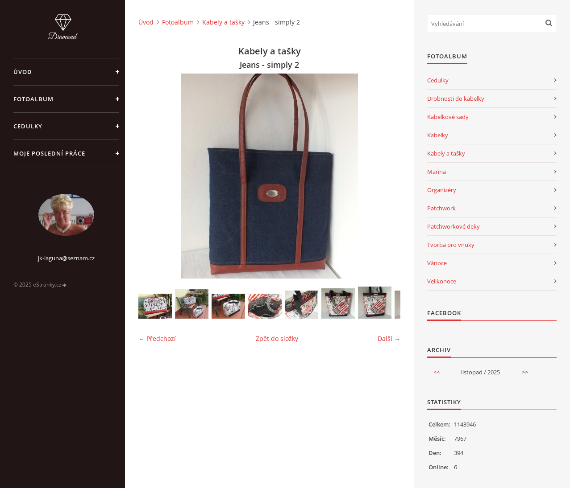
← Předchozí (157, 338)
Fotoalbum (33, 99)
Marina (436, 172)
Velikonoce (441, 281)
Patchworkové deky (453, 226)
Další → (389, 338)
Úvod (22, 72)
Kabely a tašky (223, 22)
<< (436, 372)
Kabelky (437, 135)
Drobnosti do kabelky (455, 98)
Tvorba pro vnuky (450, 245)
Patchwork (441, 208)
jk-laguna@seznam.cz (66, 258)
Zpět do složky (277, 338)
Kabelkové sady (448, 117)
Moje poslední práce (49, 153)
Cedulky (27, 126)
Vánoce (437, 263)
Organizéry (441, 190)
